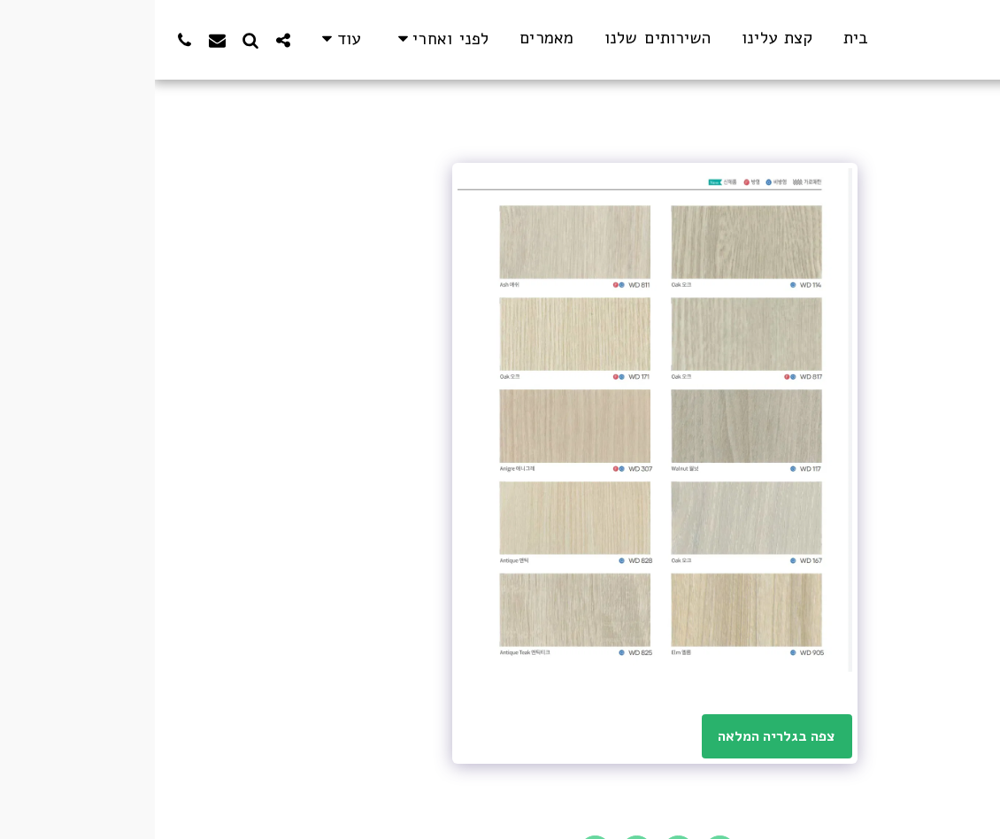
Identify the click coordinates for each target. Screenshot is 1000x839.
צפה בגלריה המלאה (622, 736)
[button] (285, 39)
